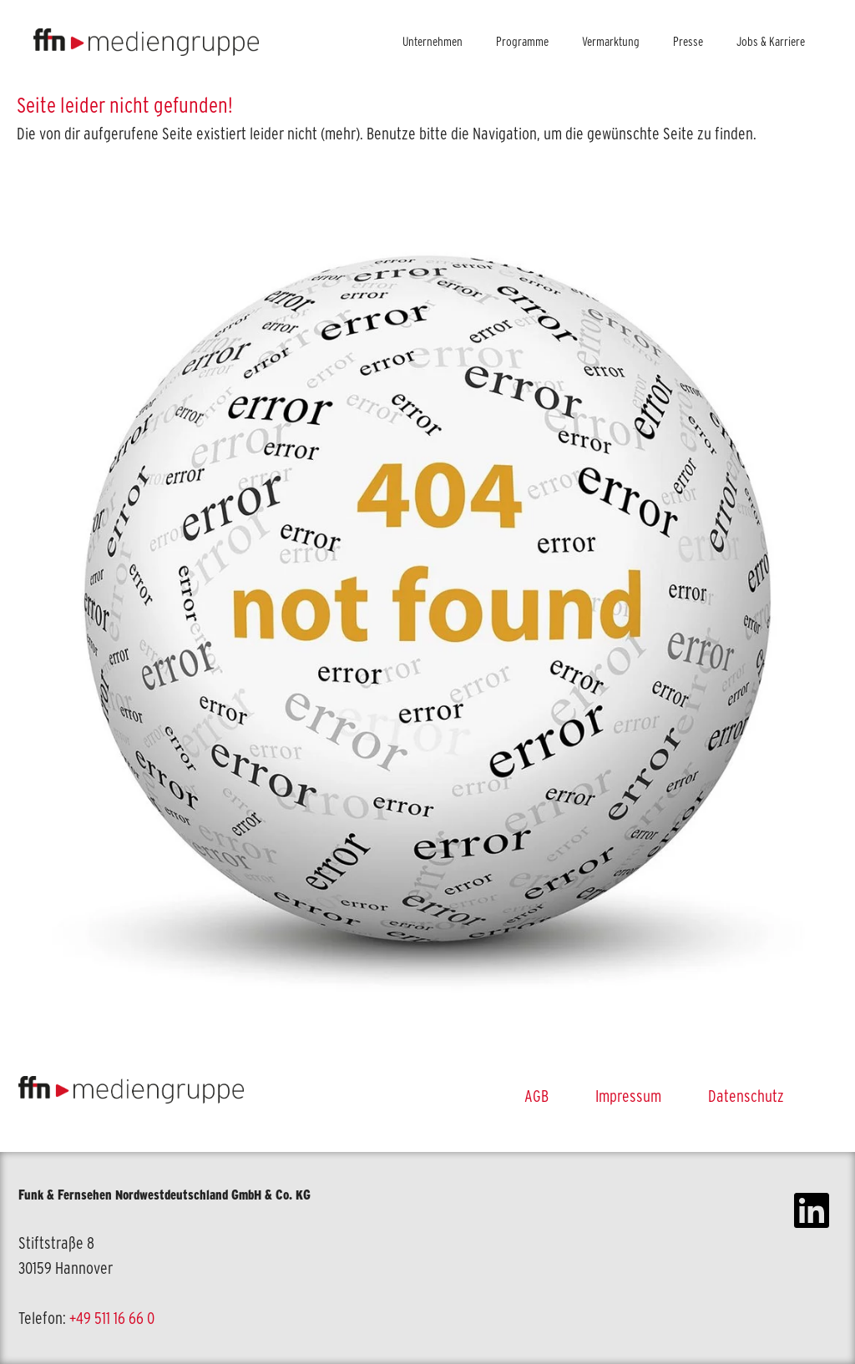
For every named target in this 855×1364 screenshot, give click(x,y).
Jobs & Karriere (770, 41)
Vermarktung (611, 41)
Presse (688, 41)
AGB (536, 1096)
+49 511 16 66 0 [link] (111, 1318)
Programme (522, 41)
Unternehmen (432, 41)
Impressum (628, 1096)
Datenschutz (746, 1096)
